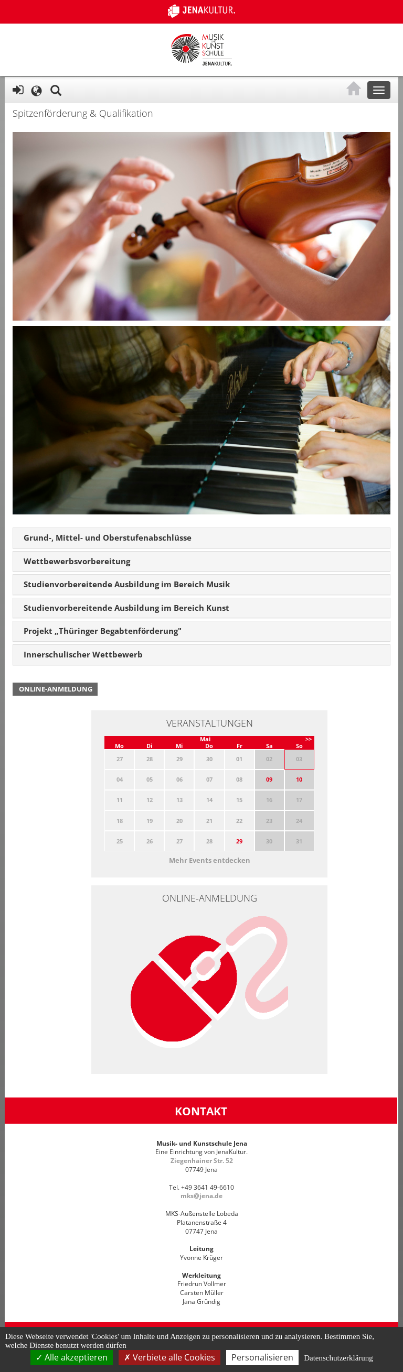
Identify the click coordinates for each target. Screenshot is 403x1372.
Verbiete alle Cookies (169, 1357)
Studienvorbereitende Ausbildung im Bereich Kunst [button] (126, 607)
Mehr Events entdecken (209, 860)
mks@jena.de (201, 1195)
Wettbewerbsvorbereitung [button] (77, 561)
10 (299, 779)
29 (239, 841)
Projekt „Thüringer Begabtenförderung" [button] (103, 630)
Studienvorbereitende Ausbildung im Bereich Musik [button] (127, 584)
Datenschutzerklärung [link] (338, 1358)
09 (269, 779)
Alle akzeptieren (72, 1357)
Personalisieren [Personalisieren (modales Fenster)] (262, 1357)
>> (308, 739)
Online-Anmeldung (55, 689)
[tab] (201, 538)
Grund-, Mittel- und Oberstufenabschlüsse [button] (108, 537)
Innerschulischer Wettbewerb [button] (83, 654)
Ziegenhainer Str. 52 (202, 1160)
